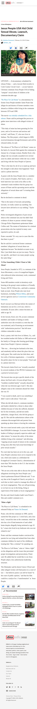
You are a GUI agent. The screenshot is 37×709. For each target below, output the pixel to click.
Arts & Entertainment (26, 21)
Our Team (8, 673)
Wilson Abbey (21, 294)
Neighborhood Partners (12, 666)
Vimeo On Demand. (21, 509)
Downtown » (6, 620)
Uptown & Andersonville (10, 21)
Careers (8, 676)
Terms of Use (9, 696)
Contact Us (9, 671)
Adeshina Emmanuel (8, 40)
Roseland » (5, 594)
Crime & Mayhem (6, 24)
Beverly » (5, 602)
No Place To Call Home (10, 100)
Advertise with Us (10, 669)
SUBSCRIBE (11, 691)
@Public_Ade (7, 42)
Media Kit (8, 678)
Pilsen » (4, 611)
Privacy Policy (17, 696)
